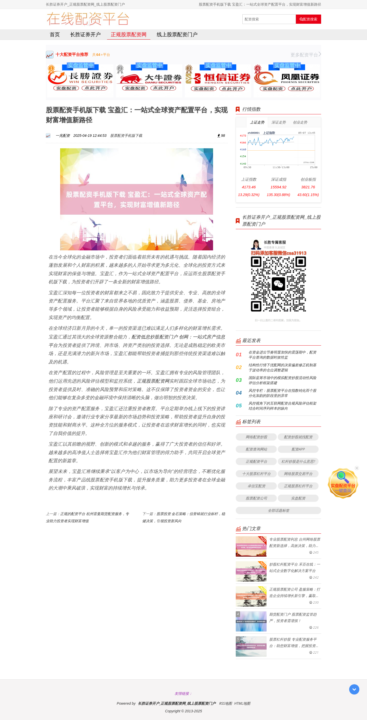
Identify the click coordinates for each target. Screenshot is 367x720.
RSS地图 (225, 703)
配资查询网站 (256, 449)
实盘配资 (298, 498)
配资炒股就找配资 (298, 436)
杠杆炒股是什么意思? (298, 461)
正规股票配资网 (129, 34)
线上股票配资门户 (177, 34)
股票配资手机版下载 (126, 135)
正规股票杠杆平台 (298, 485)
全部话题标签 (278, 510)
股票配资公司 (256, 498)
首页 (55, 34)
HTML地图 (242, 703)
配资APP (298, 449)
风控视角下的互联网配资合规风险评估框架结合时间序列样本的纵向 (282, 406)
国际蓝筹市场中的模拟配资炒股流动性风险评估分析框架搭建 (282, 380)
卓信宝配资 (256, 485)
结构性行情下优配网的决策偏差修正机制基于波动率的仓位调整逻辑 (282, 367)
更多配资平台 (306, 55)
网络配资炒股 (256, 436)
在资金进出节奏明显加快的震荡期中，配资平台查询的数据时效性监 (282, 355)
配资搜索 (308, 19)
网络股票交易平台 (298, 473)
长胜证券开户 (85, 34)
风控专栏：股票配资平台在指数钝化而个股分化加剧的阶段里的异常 (282, 393)
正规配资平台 (256, 461)
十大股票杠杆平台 (256, 473)
